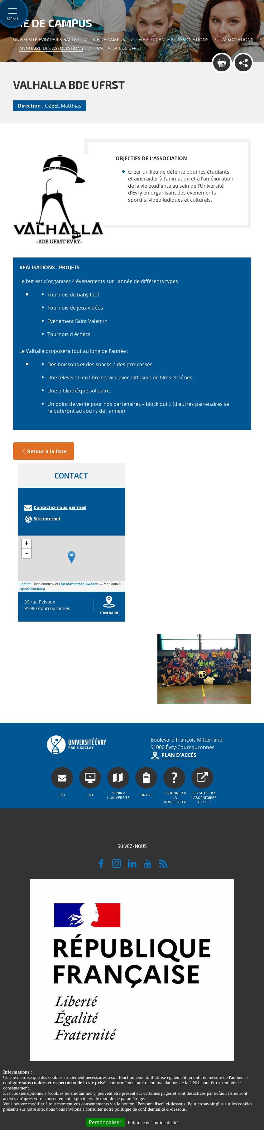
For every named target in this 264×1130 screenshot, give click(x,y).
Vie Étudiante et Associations (174, 39)
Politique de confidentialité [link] (153, 1122)
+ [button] (26, 544)
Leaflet (25, 584)
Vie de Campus (109, 39)
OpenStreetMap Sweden (78, 584)
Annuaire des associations (51, 48)
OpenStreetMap (32, 589)
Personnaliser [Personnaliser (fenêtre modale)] (105, 1122)
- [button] (26, 553)
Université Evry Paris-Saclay (46, 39)
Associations (237, 39)
